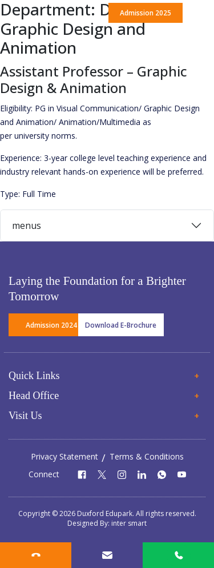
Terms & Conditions (147, 456)
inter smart (129, 523)
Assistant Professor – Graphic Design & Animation (93, 79)
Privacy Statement (64, 456)
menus (26, 225)
